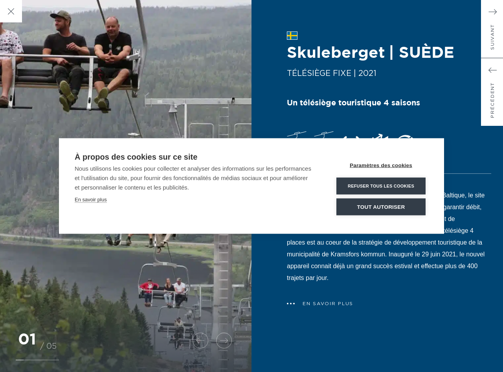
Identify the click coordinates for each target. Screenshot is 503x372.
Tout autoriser (381, 207)
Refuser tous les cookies (381, 186)
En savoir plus (91, 200)
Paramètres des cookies (381, 165)
